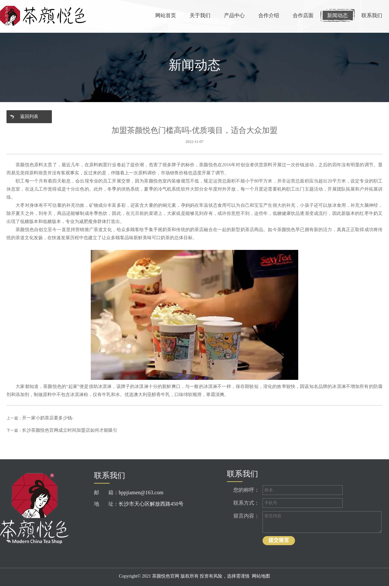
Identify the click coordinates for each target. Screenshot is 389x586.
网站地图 (261, 576)
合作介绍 (268, 15)
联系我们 (371, 15)
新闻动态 (337, 15)
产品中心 (234, 15)
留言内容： (246, 516)
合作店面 (303, 15)
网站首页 (165, 15)
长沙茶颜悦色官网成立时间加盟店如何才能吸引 (69, 430)
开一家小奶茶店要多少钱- (48, 418)
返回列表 (29, 116)
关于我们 (200, 15)
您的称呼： (246, 490)
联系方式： (246, 503)
